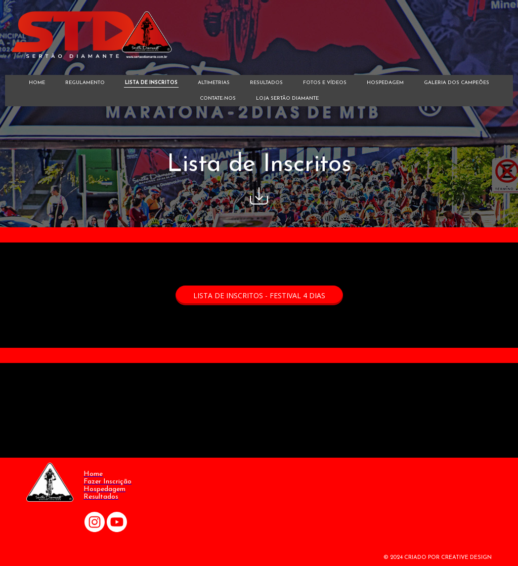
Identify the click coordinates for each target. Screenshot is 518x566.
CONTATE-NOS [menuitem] (218, 98)
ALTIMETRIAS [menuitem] (214, 83)
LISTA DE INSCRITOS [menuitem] (151, 83)
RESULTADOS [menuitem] (266, 83)
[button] (259, 295)
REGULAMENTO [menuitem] (85, 83)
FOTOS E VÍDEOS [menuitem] (325, 83)
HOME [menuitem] (37, 83)
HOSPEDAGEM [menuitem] (385, 83)
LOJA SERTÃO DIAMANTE (287, 98)
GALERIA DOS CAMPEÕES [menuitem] (456, 83)
